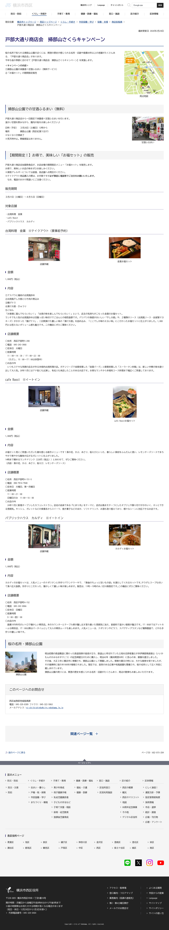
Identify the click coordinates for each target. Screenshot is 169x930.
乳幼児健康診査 (61, 797)
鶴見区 (46, 848)
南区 (152, 848)
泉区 (45, 842)
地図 (124, 802)
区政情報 (149, 781)
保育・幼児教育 (61, 812)
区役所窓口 (105, 787)
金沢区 (99, 842)
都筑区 (28, 848)
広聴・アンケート (153, 822)
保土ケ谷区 (119, 848)
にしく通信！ (151, 787)
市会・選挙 (150, 807)
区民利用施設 (106, 792)
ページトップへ (84, 763)
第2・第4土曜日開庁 (118, 903)
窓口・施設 (104, 781)
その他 (125, 812)
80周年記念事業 (129, 807)
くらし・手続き (67, 22)
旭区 (27, 842)
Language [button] (101, 5)
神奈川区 (83, 842)
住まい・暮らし (38, 787)
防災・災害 (13, 787)
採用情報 (149, 802)
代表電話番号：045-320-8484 (22, 913)
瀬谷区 (10, 848)
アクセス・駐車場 (117, 888)
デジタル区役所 (129, 817)
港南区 (117, 842)
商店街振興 (117, 22)
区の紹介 (126, 781)
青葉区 (10, 842)
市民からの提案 (156, 893)
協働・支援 (102, 22)
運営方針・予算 (152, 792)
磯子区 (64, 842)
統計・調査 (150, 812)
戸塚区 (64, 848)
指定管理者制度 (152, 797)
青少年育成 (59, 787)
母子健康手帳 (60, 792)
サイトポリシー (156, 908)
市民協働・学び (86, 22)
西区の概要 (127, 787)
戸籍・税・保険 (38, 792)
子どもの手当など (62, 802)
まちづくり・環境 (39, 802)
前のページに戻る (16, 752)
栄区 (152, 842)
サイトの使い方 (156, 913)
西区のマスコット (130, 797)
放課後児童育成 (61, 817)
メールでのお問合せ (118, 908)
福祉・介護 (82, 787)
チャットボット (117, 5)
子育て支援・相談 (62, 807)
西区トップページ (48, 22)
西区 (98, 848)
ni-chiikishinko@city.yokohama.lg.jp (44, 708)
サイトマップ (155, 903)
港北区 (135, 842)
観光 (124, 792)
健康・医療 (82, 792)
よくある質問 (155, 888)
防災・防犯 (12, 781)
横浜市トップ (86, 5)
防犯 (10, 792)
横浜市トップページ (26, 22)
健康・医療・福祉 (84, 781)
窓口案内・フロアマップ (121, 893)
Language (153, 898)
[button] (85, 734)
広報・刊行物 (151, 817)
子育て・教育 (59, 781)
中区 (81, 848)
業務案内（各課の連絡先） (122, 898)
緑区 (134, 848)
